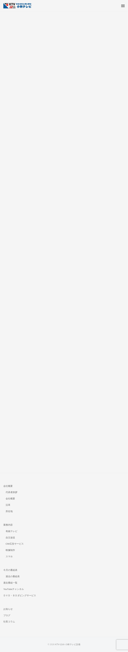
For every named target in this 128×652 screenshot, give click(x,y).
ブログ (6, 615)
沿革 (8, 505)
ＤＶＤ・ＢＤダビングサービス (19, 595)
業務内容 (8, 525)
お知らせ (8, 609)
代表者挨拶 (11, 492)
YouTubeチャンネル (13, 589)
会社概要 (8, 486)
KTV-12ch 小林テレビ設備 (67, 644)
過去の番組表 (13, 576)
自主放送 (10, 537)
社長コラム (9, 621)
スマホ (9, 556)
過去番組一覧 (10, 583)
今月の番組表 (10, 570)
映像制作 (10, 550)
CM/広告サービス (15, 544)
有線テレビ (11, 531)
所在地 (9, 511)
